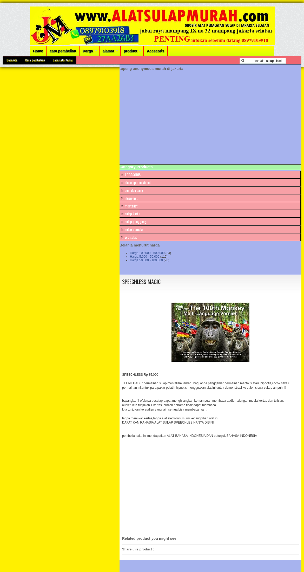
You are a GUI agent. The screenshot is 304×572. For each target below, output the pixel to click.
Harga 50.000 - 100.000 (146, 260)
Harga (88, 51)
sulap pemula (134, 229)
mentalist (131, 206)
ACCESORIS (133, 174)
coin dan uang (134, 190)
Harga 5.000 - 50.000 (144, 256)
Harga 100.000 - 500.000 (147, 253)
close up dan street (138, 182)
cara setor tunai (62, 60)
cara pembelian (63, 51)
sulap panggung (135, 221)
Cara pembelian (35, 60)
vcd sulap (131, 237)
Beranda (11, 60)
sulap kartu (132, 213)
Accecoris (155, 51)
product (130, 51)
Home (38, 51)
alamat (108, 51)
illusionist (131, 198)
